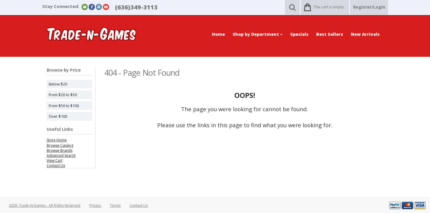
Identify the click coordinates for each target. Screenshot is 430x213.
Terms (115, 205)
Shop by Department (258, 34)
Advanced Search (61, 155)
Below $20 (58, 84)
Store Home (57, 140)
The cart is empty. (329, 6)
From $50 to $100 (64, 105)
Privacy (95, 205)
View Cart (54, 160)
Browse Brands (59, 150)
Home (218, 34)
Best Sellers (329, 34)
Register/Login (369, 7)
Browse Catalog (60, 145)
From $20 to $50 (63, 94)
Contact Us (56, 165)
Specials (299, 34)
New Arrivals (365, 34)
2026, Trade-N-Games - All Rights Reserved (44, 205)
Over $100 (58, 116)
